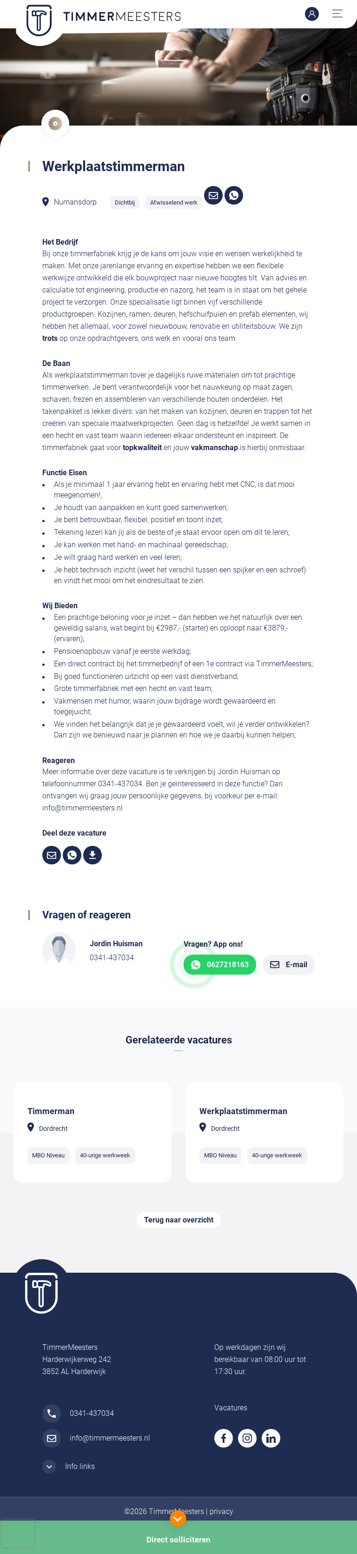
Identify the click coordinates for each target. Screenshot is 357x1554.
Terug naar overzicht (178, 1219)
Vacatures (230, 1407)
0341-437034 (112, 957)
